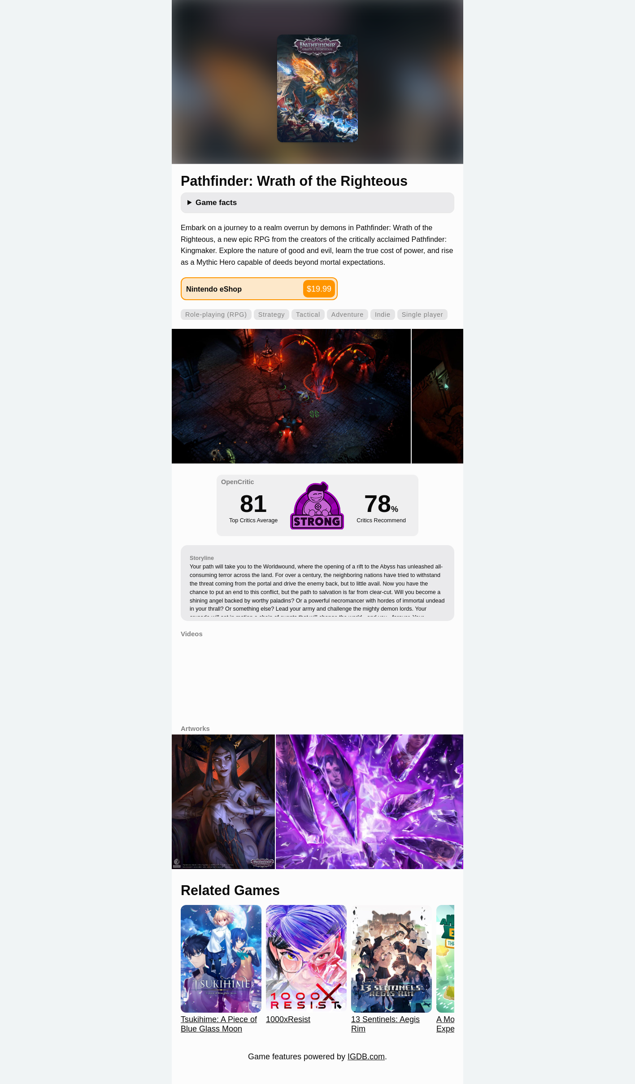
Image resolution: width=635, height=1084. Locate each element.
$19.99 (319, 288)
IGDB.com (366, 1056)
